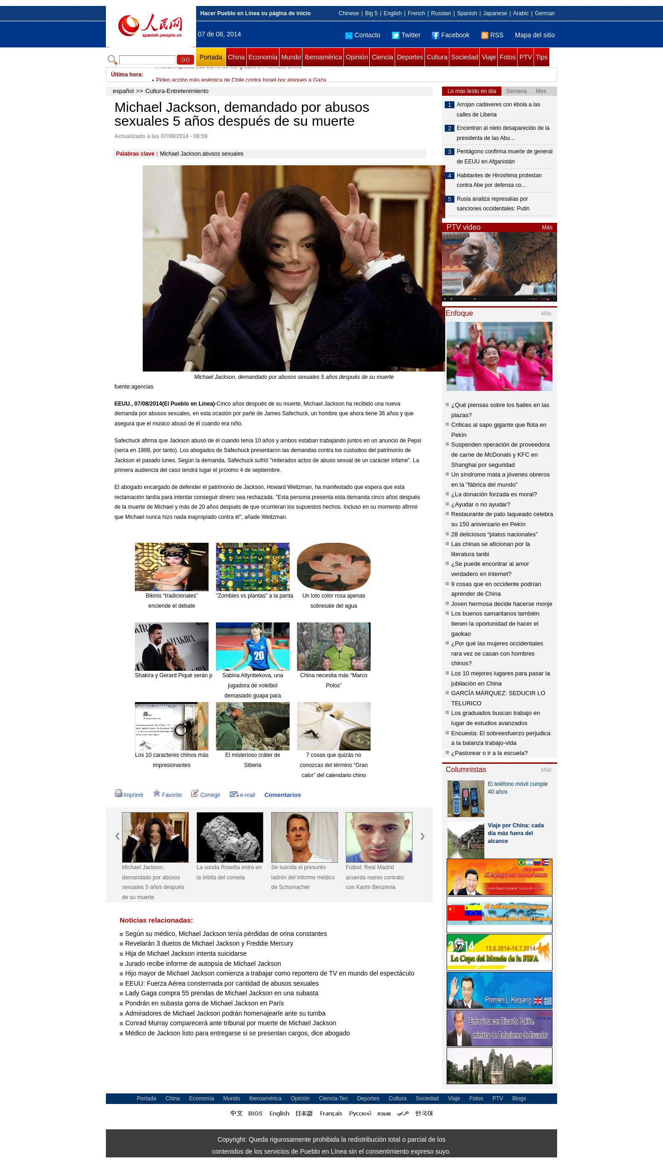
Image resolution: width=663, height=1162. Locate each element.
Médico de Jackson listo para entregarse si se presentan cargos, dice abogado (238, 1033)
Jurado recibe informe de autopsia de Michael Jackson (203, 963)
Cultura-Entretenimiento (177, 90)
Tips (542, 57)
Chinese (349, 13)
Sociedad (464, 57)
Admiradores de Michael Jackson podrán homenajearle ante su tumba (225, 1013)
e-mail (243, 795)
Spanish (467, 13)
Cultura (437, 57)
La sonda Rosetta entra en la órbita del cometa (229, 872)
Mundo (291, 57)
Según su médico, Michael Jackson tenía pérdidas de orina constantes (226, 933)
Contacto (362, 35)
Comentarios (282, 794)
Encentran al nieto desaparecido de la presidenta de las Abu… (503, 133)
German (545, 13)
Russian (441, 13)
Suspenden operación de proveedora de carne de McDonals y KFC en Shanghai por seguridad (500, 454)
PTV (525, 57)
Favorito (167, 795)
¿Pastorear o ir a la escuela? (489, 752)
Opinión (357, 57)
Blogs (519, 1098)
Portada (210, 57)
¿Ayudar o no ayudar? (480, 504)
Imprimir (129, 795)
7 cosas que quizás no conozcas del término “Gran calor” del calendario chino (333, 765)
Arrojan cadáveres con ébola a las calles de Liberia (498, 109)
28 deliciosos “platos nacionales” (494, 534)
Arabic (521, 13)
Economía (263, 57)
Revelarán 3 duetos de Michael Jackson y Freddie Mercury (209, 943)
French (416, 13)
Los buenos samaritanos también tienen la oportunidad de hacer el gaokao (495, 623)
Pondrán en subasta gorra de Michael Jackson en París (204, 1003)
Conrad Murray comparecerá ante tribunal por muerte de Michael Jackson (231, 1023)
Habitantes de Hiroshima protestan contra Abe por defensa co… (499, 180)
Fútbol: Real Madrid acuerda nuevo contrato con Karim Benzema (375, 877)
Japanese (495, 13)
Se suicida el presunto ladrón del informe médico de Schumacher (303, 877)
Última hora (126, 74)
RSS (492, 35)
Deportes (410, 57)
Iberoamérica (323, 57)
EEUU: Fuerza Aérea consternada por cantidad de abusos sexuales (222, 983)
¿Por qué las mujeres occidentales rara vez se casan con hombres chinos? (497, 653)
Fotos (508, 57)
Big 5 (371, 13)
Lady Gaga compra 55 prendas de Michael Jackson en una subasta (222, 993)
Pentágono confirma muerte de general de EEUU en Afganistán (504, 156)
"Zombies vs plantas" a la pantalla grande (267, 596)
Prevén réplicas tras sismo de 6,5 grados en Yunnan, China (229, 74)
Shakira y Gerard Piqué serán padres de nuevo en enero (204, 675)
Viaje (489, 57)
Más (547, 227)
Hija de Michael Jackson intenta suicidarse (186, 953)
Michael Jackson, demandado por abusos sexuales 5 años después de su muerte (153, 882)
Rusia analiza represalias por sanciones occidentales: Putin (493, 204)
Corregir (205, 795)
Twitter (406, 35)
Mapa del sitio (535, 35)
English (392, 13)
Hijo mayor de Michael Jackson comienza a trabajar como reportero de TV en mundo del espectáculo (269, 973)
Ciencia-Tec (333, 1098)
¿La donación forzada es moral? (494, 494)
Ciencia (382, 57)
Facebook (450, 35)
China (236, 57)
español (123, 90)
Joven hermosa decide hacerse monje (501, 603)
